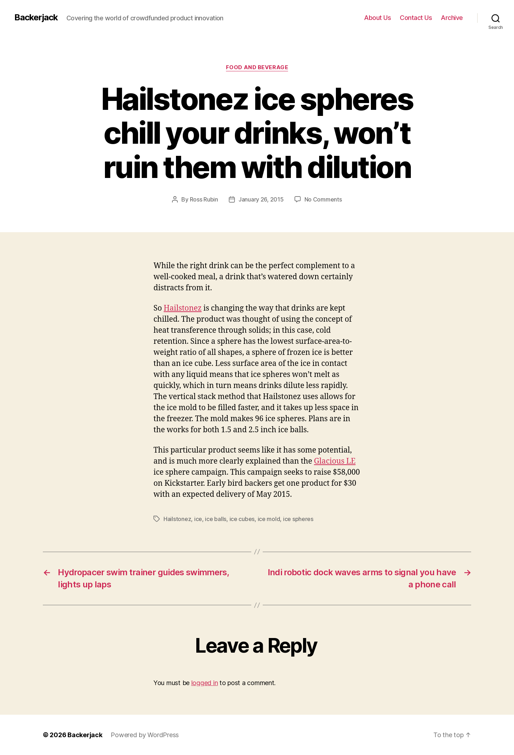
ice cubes (242, 518)
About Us (377, 17)
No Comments (323, 199)
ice (198, 518)
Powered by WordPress (145, 735)
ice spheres (298, 518)
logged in (204, 683)
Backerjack (36, 17)
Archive (452, 17)
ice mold (269, 518)
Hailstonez (183, 308)
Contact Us (416, 17)
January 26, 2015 (261, 199)
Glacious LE (335, 461)
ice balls (215, 518)
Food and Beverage (257, 67)
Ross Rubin (204, 199)
